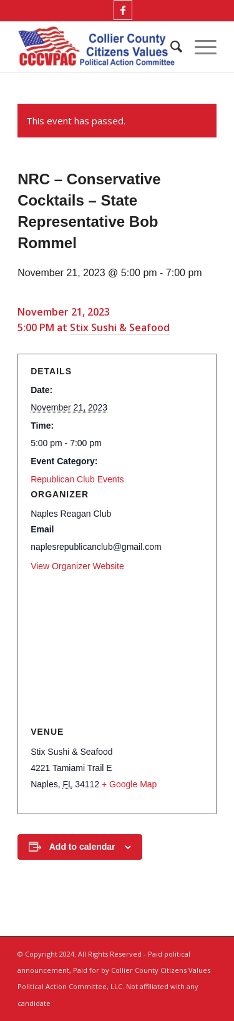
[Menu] (199, 47)
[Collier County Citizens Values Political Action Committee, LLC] (97, 47)
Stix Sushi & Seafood (120, 327)
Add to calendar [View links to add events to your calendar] (82, 847)
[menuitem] (170, 47)
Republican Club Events (77, 479)
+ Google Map (129, 784)
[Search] (170, 47)
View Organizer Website (77, 566)
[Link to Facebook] (123, 10)
